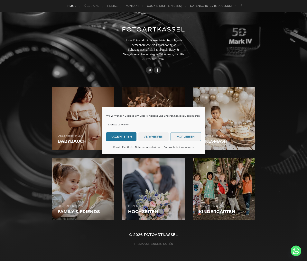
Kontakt (132, 6)
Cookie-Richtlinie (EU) (164, 6)
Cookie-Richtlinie (123, 150)
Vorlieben (186, 139)
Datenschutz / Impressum (178, 150)
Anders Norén (162, 243)
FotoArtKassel (153, 29)
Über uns (91, 6)
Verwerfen (153, 139)
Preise (112, 6)
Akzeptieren (121, 139)
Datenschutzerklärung (148, 150)
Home (71, 6)
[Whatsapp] (296, 251)
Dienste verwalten (118, 127)
